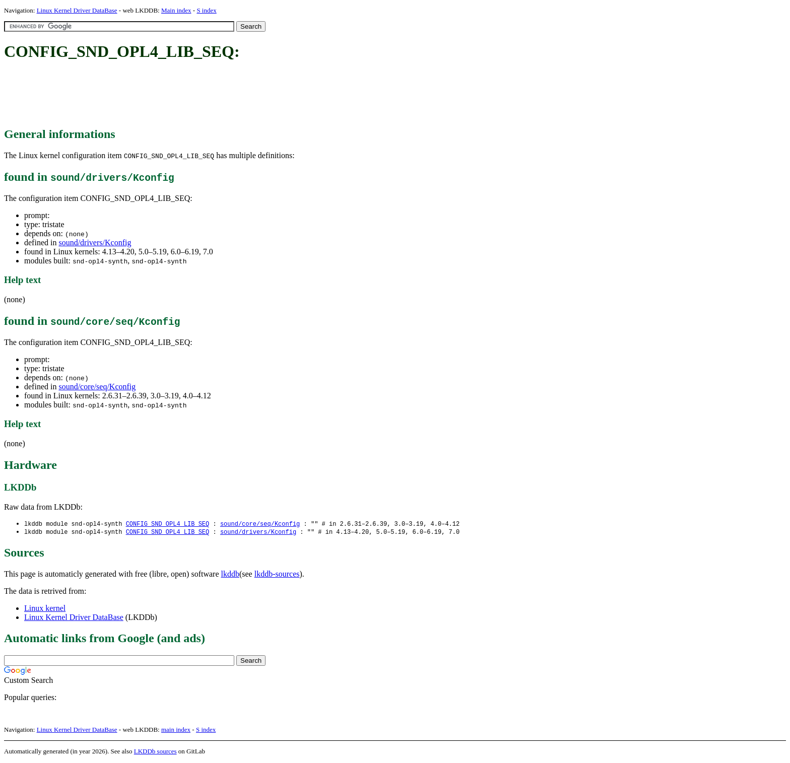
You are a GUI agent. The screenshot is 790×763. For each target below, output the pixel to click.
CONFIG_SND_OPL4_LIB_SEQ (168, 524)
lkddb (230, 575)
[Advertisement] (187, 94)
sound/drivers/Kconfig (94, 242)
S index (206, 10)
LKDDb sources (155, 752)
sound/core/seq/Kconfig (97, 386)
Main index (176, 10)
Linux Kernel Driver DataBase (77, 10)
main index (175, 730)
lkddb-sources (277, 575)
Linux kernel (44, 609)
